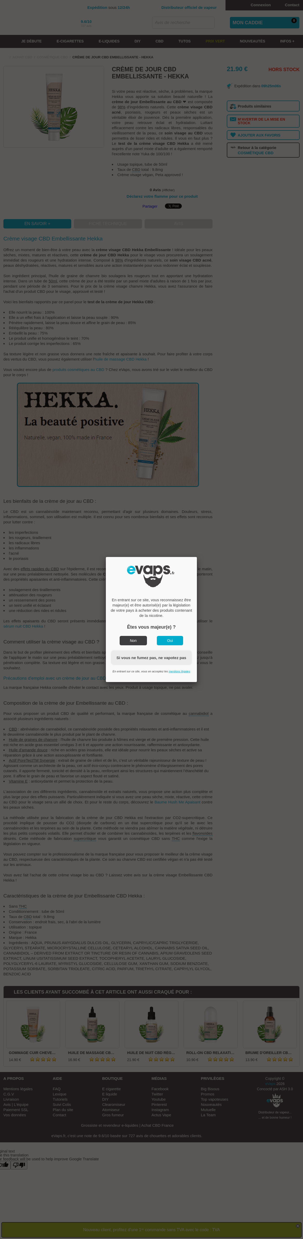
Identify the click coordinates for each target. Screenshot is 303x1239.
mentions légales (179, 671)
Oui (170, 641)
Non (133, 641)
